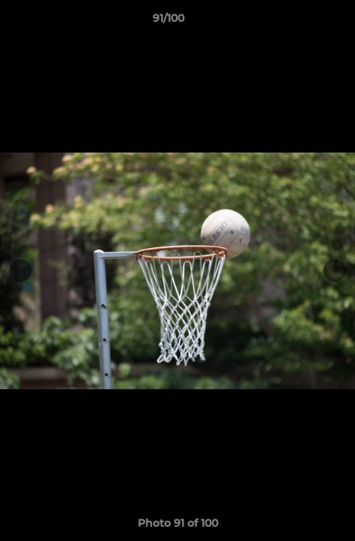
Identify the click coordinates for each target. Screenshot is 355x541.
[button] (301, 22)
